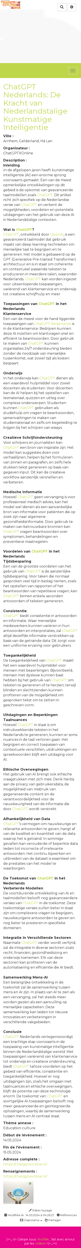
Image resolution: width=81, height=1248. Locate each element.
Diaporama (31, 1220)
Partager (53, 1220)
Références (67, 1215)
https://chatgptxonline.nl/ (25, 1164)
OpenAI (57, 234)
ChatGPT (45, 195)
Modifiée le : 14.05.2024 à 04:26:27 (29, 1215)
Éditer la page (40, 1210)
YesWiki (43, 1239)
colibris (40, 1243)
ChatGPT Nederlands (52, 324)
